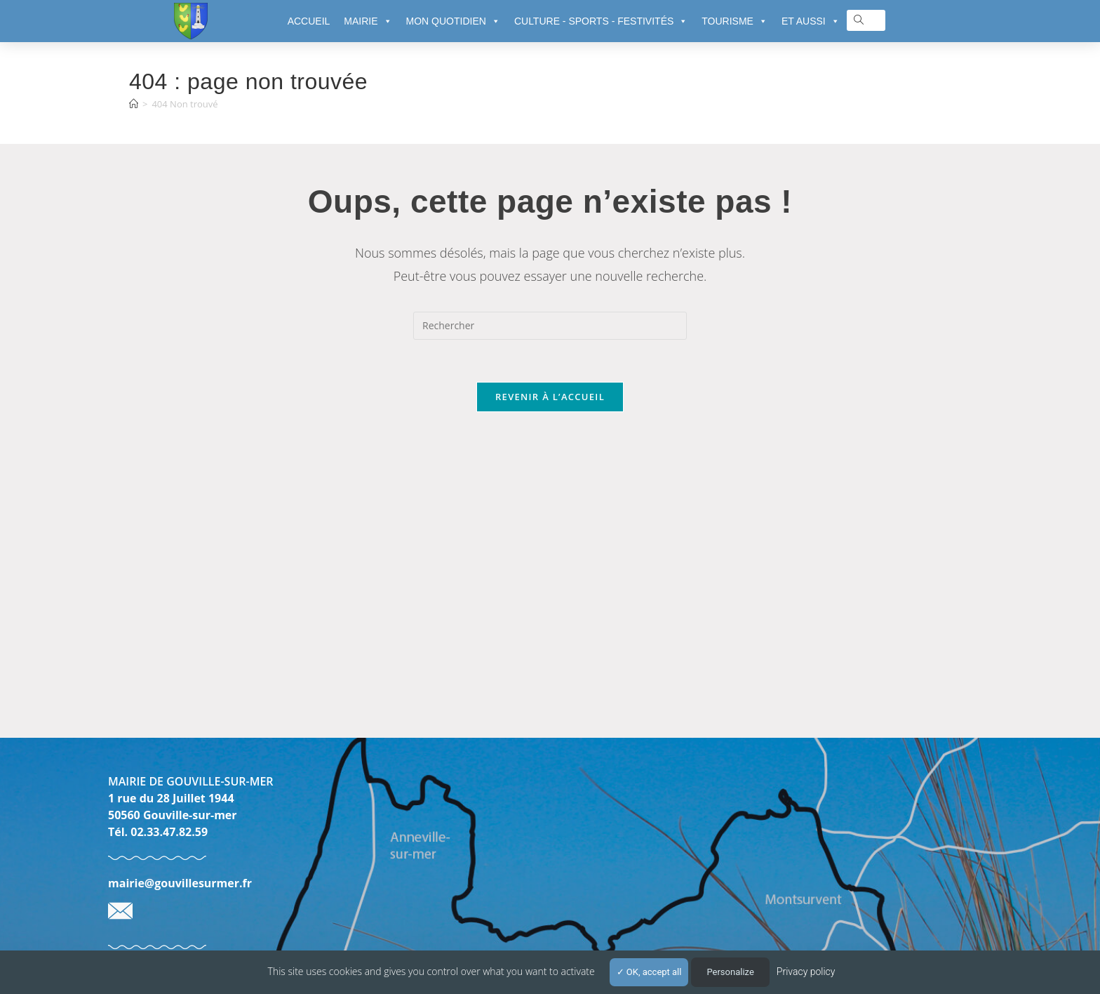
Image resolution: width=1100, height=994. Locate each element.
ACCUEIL (309, 21)
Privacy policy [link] (806, 971)
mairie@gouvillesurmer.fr (180, 883)
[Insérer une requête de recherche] (550, 326)
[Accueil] (133, 104)
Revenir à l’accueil (550, 396)
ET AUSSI (811, 21)
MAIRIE (367, 21)
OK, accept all (649, 972)
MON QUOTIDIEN (453, 21)
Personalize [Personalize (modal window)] (729, 972)
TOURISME (734, 21)
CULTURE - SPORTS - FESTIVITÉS (601, 21)
